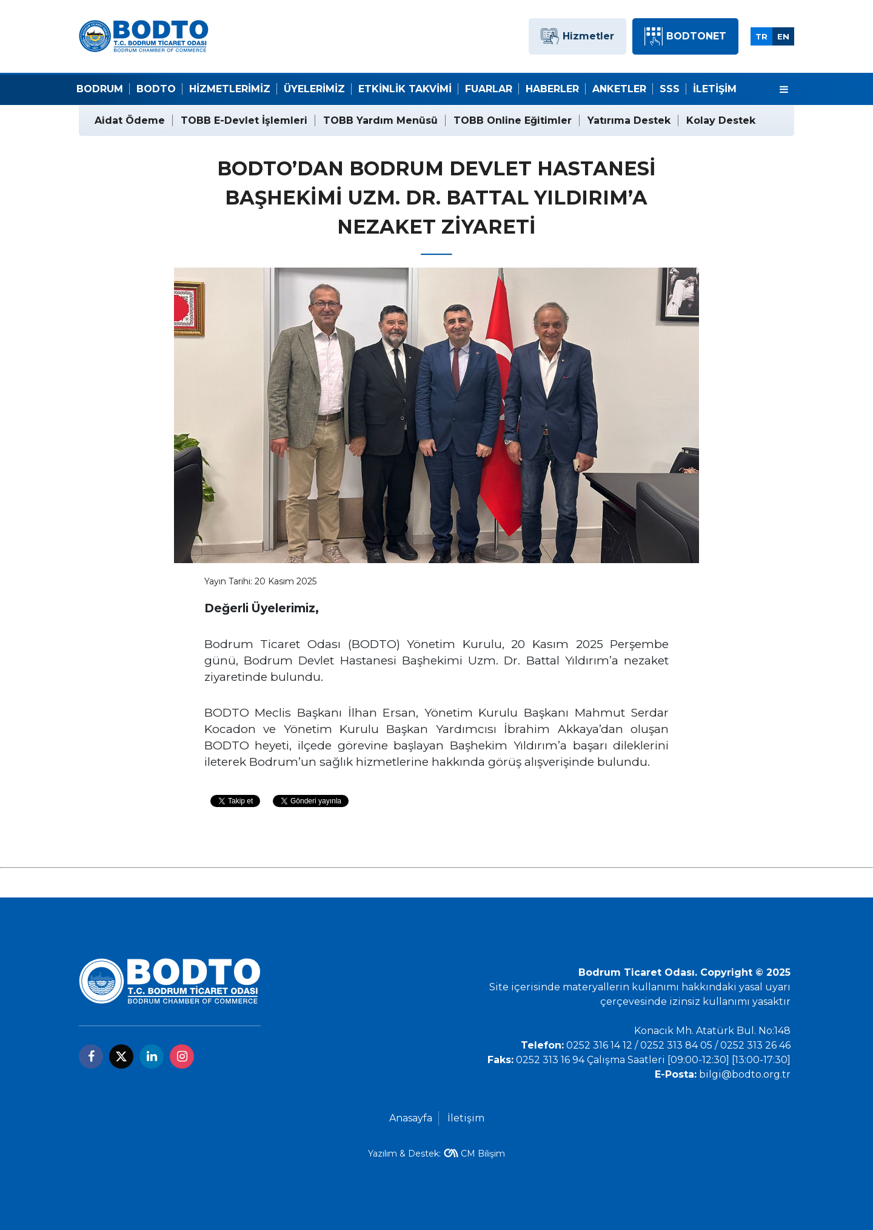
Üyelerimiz (314, 89)
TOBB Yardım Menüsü (380, 120)
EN (783, 36)
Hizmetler (577, 36)
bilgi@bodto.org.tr (745, 1074)
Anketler (619, 89)
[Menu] (784, 90)
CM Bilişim (483, 1153)
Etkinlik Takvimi (405, 89)
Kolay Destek (720, 120)
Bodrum (99, 89)
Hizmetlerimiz (229, 89)
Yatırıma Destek (629, 120)
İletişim (715, 89)
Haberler (552, 89)
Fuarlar (488, 89)
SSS (670, 89)
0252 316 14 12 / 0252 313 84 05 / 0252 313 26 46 (678, 1045)
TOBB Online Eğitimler (512, 120)
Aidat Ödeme (130, 120)
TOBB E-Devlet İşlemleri (244, 120)
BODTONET (685, 36)
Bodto (156, 89)
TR (761, 36)
